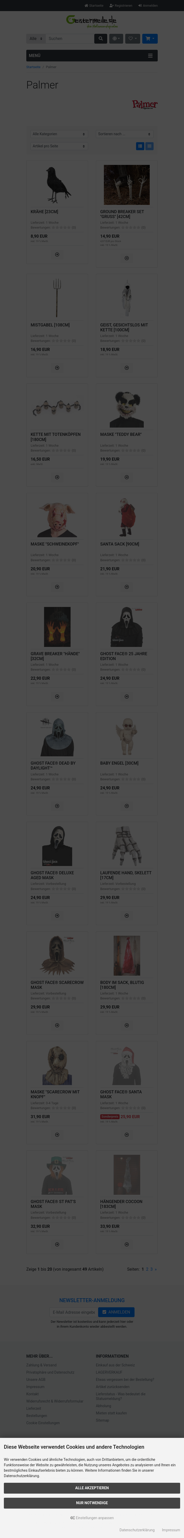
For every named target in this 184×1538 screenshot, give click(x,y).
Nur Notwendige (92, 1503)
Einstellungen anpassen (92, 1518)
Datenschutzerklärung (137, 1530)
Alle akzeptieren (92, 1488)
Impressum (171, 1530)
